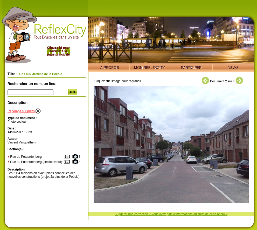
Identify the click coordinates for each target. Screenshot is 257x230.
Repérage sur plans (24, 111)
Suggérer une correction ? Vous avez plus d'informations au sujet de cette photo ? (171, 214)
